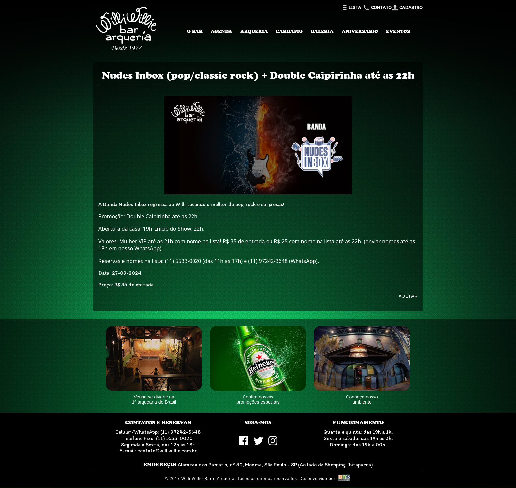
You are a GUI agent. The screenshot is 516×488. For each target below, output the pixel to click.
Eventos (398, 31)
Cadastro (407, 7)
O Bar (195, 31)
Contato (377, 7)
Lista (350, 7)
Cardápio (289, 31)
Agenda (221, 31)
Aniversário (360, 31)
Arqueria (254, 31)
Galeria (322, 31)
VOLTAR (408, 296)
